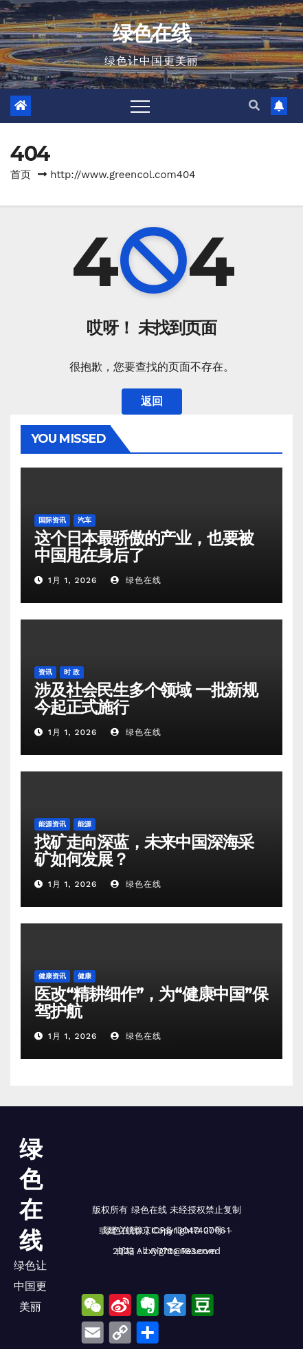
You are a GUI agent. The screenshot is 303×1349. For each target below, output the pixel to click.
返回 (152, 401)
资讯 (45, 672)
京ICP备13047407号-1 (186, 1230)
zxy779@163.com (180, 1251)
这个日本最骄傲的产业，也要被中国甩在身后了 (144, 546)
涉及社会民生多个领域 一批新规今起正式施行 (146, 698)
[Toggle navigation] (140, 106)
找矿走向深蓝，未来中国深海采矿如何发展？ (144, 850)
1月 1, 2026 (72, 580)
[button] (254, 105)
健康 (84, 976)
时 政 (72, 672)
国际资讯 (52, 520)
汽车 (84, 520)
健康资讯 (52, 976)
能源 (84, 824)
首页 (20, 174)
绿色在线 (151, 33)
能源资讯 (52, 824)
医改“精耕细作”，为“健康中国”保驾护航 (151, 1002)
